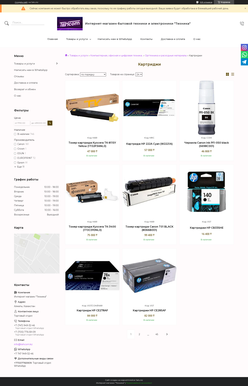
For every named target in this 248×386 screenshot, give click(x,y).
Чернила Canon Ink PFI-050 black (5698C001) (206, 144)
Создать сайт (21, 2)
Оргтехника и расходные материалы (166, 55)
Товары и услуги (77, 39)
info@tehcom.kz (23, 344)
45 (156, 334)
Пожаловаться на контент (139, 383)
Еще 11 (20, 166)
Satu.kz (139, 380)
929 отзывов (206, 2)
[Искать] (6, 24)
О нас (197, 39)
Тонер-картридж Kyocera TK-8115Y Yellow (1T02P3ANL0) (92, 144)
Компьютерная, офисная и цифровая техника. (116, 55)
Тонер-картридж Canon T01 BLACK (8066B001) (149, 228)
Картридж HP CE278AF (92, 310)
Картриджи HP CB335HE (206, 227)
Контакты (146, 39)
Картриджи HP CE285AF (149, 310)
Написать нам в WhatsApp (115, 39)
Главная (52, 39)
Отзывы (19, 76)
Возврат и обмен (25, 89)
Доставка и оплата (173, 39)
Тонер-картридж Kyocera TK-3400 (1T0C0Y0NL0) (92, 228)
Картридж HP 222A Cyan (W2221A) (149, 143)
